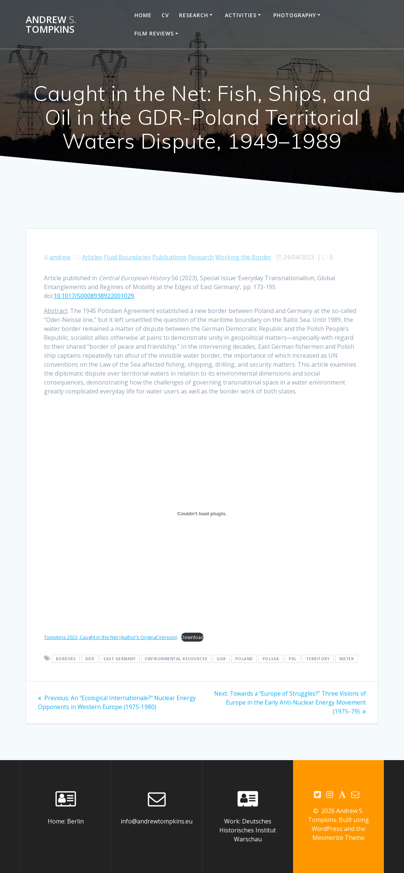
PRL (293, 658)
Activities (241, 15)
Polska (271, 658)
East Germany (120, 658)
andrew (60, 257)
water (346, 658)
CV (165, 15)
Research (193, 15)
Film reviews (154, 33)
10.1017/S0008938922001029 (94, 296)
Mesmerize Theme (338, 838)
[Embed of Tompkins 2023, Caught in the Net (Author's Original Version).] (202, 513)
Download (192, 637)
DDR (90, 658)
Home (143, 15)
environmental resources (176, 658)
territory (318, 658)
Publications (169, 257)
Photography (294, 15)
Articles (92, 257)
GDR (221, 658)
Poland (244, 658)
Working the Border (243, 257)
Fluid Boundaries (127, 257)
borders (66, 658)
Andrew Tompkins (51, 24)
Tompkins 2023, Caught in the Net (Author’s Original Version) (110, 637)
